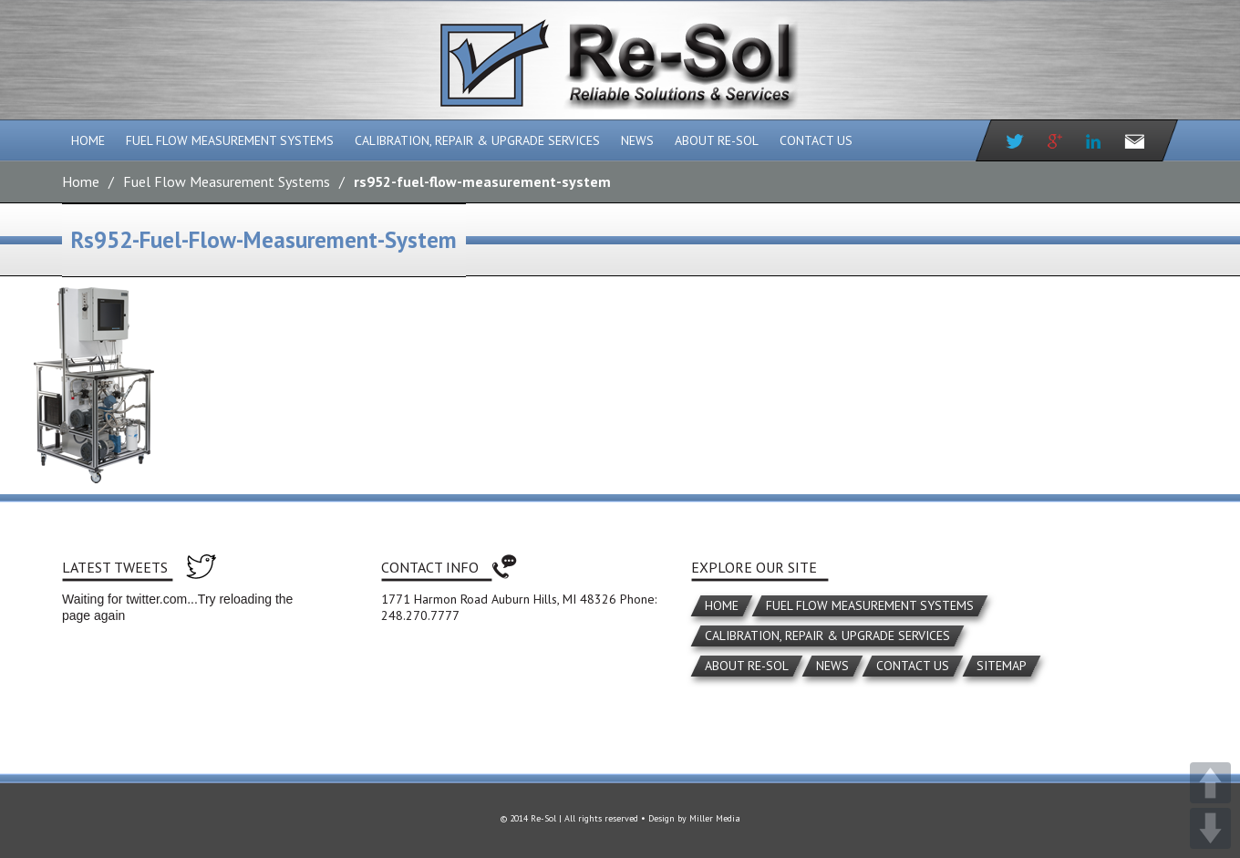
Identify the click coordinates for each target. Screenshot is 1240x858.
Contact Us (816, 140)
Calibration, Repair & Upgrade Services (477, 140)
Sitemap (1001, 665)
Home (88, 140)
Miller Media (714, 818)
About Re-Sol (717, 140)
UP (1210, 782)
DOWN (1210, 828)
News (637, 140)
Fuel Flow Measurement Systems (230, 140)
